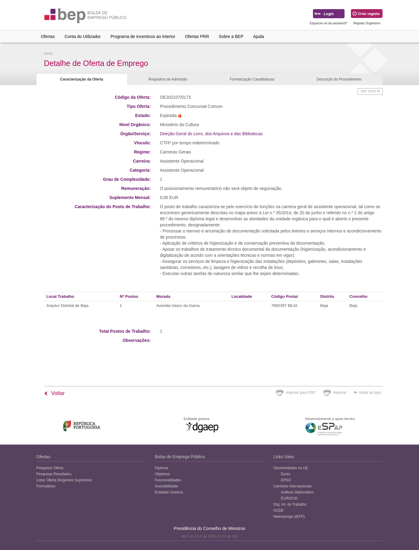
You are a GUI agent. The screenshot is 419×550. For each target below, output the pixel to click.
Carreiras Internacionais (292, 486)
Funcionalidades (168, 480)
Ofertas (48, 36)
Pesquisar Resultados (54, 474)
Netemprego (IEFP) (289, 516)
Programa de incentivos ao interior (142, 36)
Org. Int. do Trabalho (290, 504)
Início (48, 53)
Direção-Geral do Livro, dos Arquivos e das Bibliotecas (211, 133)
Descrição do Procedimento (339, 79)
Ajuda (258, 36)
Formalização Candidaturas (252, 79)
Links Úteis (283, 456)
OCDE (278, 510)
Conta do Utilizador (82, 36)
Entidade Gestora (169, 492)
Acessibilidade (166, 486)
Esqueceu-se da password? (328, 23)
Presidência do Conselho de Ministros (209, 528)
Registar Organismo (366, 23)
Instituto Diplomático (297, 492)
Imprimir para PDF (300, 392)
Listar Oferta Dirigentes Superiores (64, 480)
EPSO (286, 480)
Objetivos (162, 474)
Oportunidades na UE (290, 468)
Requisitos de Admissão (168, 79)
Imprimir (339, 392)
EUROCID (289, 498)
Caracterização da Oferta (81, 79)
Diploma (161, 468)
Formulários (46, 486)
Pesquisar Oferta (50, 468)
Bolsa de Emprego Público (180, 456)
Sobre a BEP (231, 36)
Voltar (54, 393)
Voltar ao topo (367, 392)
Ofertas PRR (197, 36)
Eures (285, 474)
